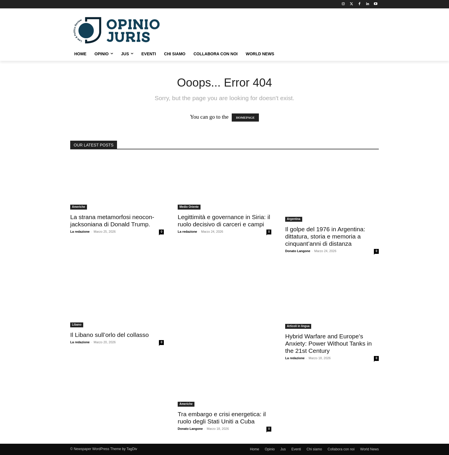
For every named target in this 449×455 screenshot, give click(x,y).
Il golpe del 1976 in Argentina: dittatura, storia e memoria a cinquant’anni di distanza (325, 236)
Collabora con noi (341, 449)
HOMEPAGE (245, 117)
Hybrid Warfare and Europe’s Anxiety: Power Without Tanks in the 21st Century (328, 343)
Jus (283, 449)
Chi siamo (314, 449)
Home (254, 449)
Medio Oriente (189, 206)
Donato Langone (297, 251)
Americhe (78, 206)
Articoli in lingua (298, 326)
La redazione (80, 231)
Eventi (296, 449)
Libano (76, 324)
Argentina (293, 219)
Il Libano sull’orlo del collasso (109, 334)
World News (369, 449)
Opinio (270, 449)
